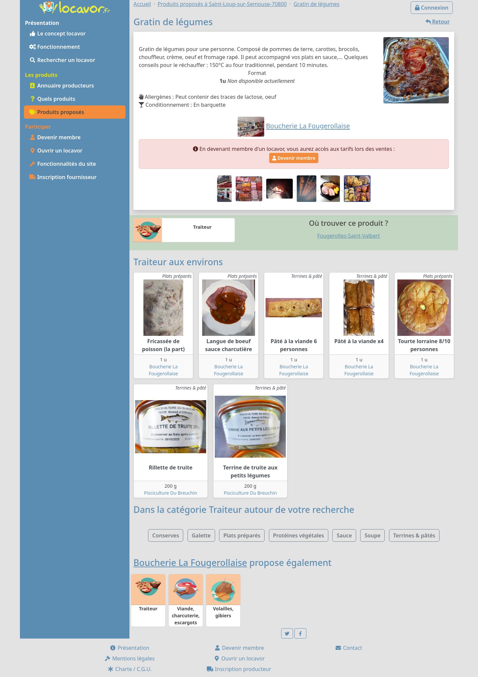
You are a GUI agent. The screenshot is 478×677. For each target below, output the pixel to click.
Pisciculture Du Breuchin (170, 493)
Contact (348, 647)
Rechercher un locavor (62, 60)
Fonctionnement (54, 46)
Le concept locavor (57, 33)
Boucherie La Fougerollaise (190, 563)
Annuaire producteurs (61, 85)
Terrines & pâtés (414, 535)
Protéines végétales (298, 535)
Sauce (344, 535)
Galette (201, 535)
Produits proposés (56, 112)
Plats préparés (242, 535)
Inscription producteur (239, 669)
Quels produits (52, 98)
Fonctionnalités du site (62, 163)
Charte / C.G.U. (129, 669)
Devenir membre (55, 137)
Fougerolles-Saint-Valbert (348, 235)
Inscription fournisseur (63, 177)
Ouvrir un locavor (55, 150)
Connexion (431, 7)
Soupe (372, 535)
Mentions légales (129, 658)
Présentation (129, 647)
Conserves (165, 535)
